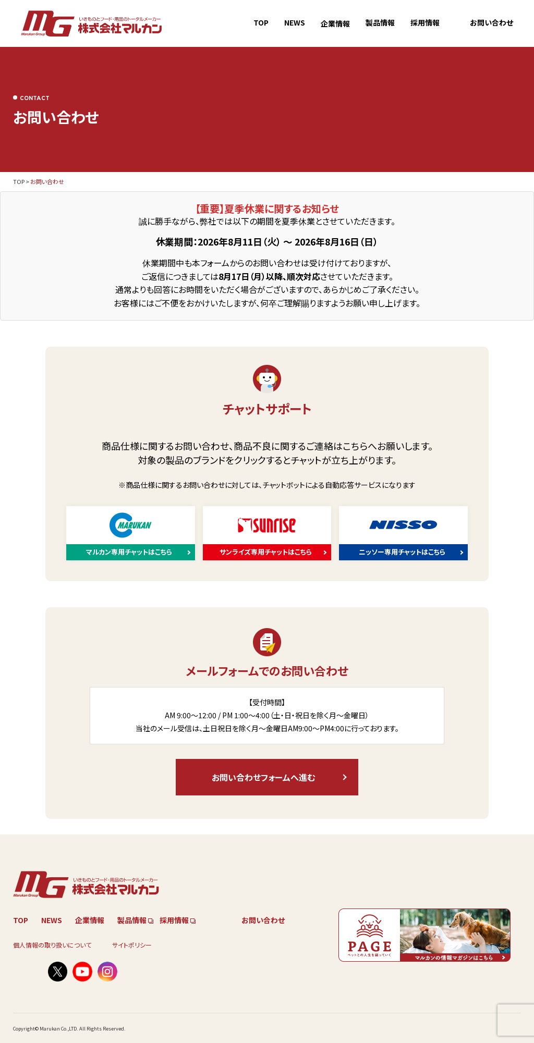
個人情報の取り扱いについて (52, 944)
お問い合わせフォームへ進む (263, 777)
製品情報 (380, 22)
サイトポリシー (132, 944)
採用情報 (425, 22)
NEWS (294, 22)
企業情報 (335, 23)
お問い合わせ (491, 22)
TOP (261, 22)
